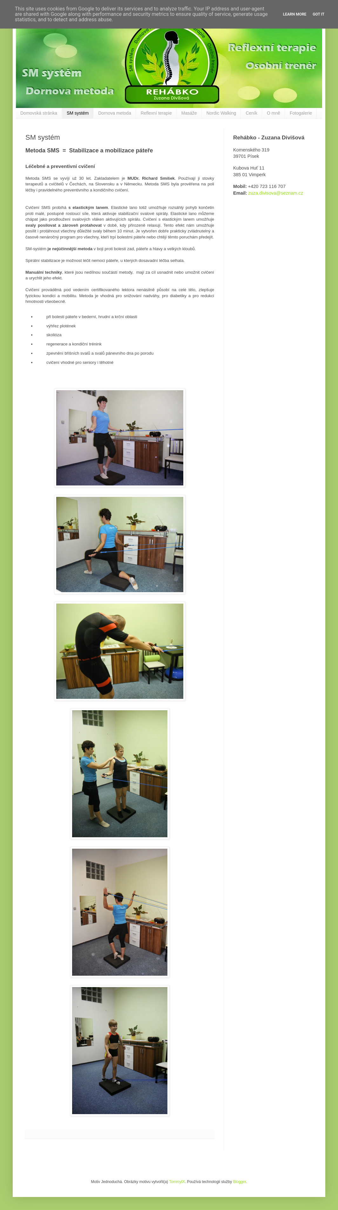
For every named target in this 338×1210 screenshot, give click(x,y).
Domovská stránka (38, 113)
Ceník (251, 113)
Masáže (189, 113)
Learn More (295, 14)
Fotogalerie (301, 113)
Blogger (239, 1182)
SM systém (78, 113)
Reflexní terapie (156, 113)
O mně (273, 113)
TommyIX (177, 1182)
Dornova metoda (114, 113)
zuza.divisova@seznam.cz (275, 193)
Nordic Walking (221, 113)
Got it (318, 14)
